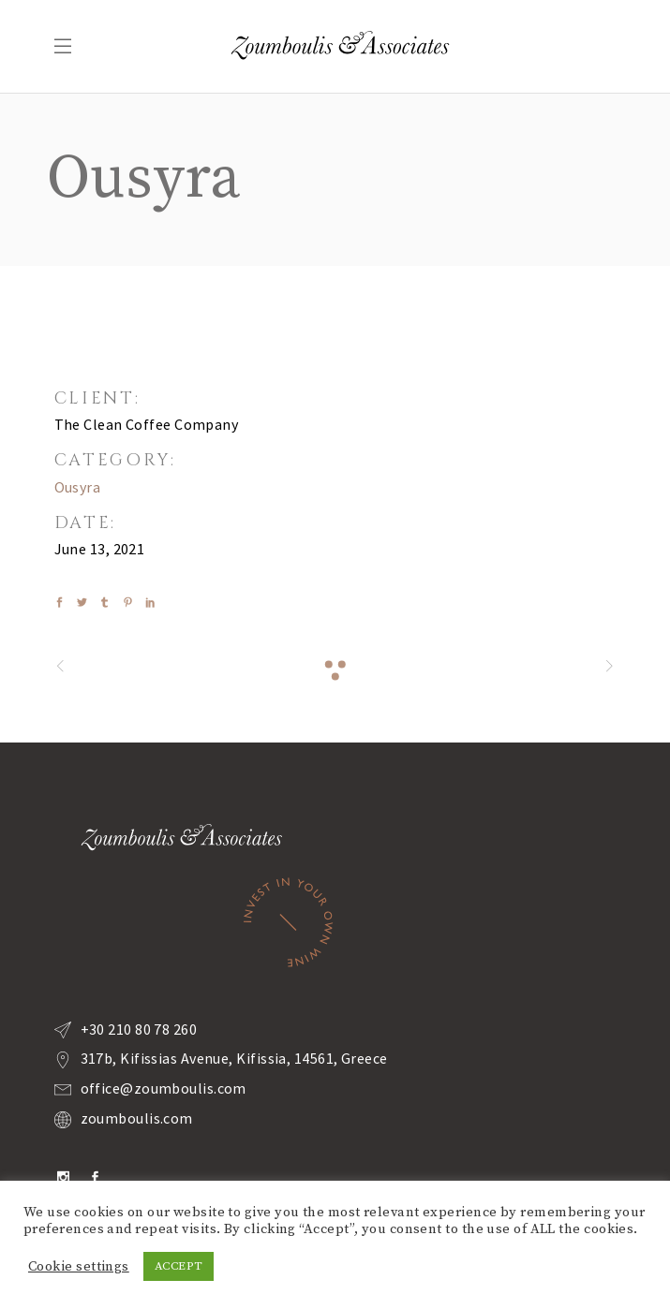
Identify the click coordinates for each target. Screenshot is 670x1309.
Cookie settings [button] (78, 1266)
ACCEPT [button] (179, 1265)
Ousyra (77, 487)
